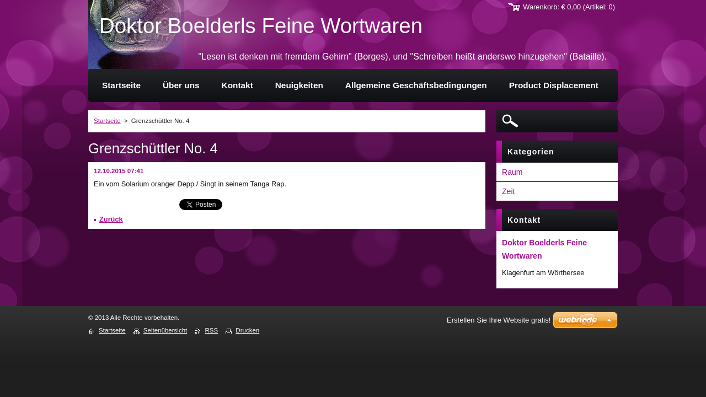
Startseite (107, 120)
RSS (211, 330)
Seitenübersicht (165, 330)
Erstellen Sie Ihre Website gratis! (498, 320)
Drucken (247, 330)
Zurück (111, 219)
